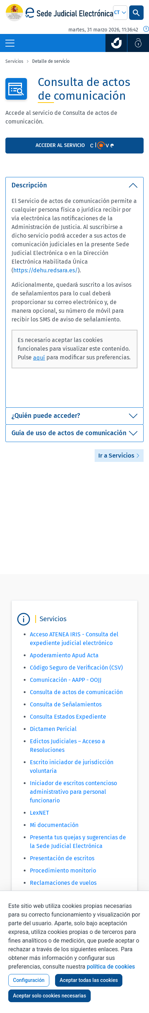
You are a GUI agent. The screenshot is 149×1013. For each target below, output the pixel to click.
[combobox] (120, 12)
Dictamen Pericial (53, 729)
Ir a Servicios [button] (119, 455)
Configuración (29, 980)
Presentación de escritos (62, 858)
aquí (39, 357)
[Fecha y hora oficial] (146, 29)
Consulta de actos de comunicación (76, 692)
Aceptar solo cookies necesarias (49, 996)
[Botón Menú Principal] (10, 43)
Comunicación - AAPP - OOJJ (65, 679)
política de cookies (111, 966)
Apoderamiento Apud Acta (64, 655)
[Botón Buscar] (136, 12)
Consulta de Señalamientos (65, 704)
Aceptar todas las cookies (89, 980)
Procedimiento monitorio (63, 870)
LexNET (39, 812)
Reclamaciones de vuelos (63, 882)
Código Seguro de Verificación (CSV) (76, 667)
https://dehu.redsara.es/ (45, 270)
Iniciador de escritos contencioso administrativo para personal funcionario (73, 792)
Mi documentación (54, 825)
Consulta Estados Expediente (68, 716)
